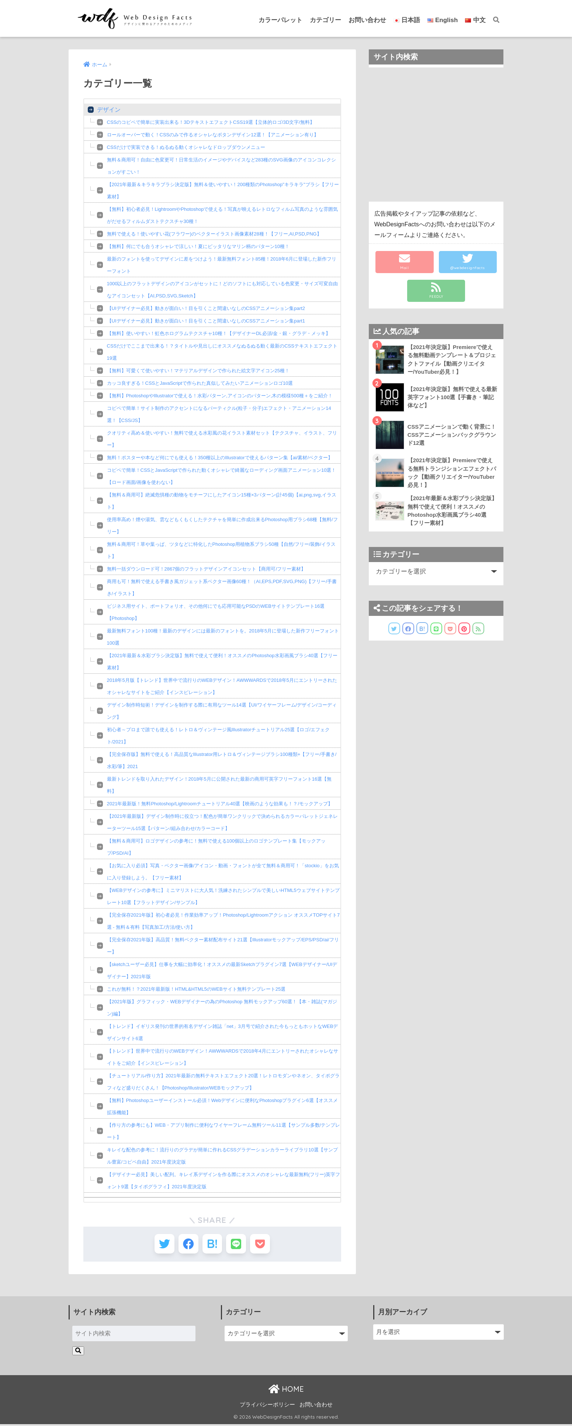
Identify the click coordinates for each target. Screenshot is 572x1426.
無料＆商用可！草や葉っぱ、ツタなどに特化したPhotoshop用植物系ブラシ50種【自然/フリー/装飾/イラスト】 (221, 550)
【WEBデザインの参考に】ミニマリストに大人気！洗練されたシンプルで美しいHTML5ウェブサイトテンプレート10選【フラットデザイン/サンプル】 (223, 896)
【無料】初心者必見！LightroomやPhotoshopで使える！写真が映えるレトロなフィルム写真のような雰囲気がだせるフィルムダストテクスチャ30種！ (222, 215)
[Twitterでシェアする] (161, 1244)
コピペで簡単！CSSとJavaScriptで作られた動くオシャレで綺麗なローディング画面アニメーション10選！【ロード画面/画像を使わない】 (221, 476)
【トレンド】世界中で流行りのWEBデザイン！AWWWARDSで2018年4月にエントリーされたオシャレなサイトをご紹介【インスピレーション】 (222, 1057)
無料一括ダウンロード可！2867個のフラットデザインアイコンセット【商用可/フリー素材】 (206, 569)
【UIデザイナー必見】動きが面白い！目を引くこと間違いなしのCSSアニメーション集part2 (206, 308)
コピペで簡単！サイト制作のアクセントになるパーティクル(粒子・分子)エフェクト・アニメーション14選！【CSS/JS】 (219, 414)
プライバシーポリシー (267, 1406)
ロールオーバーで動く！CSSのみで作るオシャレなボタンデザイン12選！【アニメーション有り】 (213, 134)
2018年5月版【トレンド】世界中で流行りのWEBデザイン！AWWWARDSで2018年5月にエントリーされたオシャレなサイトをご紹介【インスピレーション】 (222, 686)
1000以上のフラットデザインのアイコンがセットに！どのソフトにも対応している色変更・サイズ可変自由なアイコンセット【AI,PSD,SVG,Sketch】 (222, 290)
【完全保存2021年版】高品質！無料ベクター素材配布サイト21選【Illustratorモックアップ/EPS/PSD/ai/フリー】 (223, 946)
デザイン (109, 110)
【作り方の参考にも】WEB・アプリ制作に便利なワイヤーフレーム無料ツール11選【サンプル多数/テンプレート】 (223, 1131)
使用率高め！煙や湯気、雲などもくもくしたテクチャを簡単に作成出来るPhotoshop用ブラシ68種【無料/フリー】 (222, 525)
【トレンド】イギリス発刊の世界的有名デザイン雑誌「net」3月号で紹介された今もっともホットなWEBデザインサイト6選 (222, 1032)
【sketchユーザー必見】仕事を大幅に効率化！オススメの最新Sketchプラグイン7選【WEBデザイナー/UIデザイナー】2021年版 (222, 970)
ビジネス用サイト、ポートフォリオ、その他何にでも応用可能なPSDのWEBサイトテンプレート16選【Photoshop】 (216, 612)
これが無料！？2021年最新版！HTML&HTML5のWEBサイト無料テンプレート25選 (196, 989)
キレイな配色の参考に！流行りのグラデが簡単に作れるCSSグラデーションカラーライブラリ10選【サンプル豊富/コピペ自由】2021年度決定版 (222, 1156)
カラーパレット (280, 20)
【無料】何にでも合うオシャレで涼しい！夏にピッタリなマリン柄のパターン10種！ (198, 246)
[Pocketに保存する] (263, 1244)
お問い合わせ (367, 20)
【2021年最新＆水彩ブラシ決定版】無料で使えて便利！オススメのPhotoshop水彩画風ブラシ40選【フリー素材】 (222, 661)
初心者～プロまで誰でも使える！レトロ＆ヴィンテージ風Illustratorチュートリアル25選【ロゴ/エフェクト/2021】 (218, 736)
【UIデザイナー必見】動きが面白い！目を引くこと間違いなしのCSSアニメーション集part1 (206, 321)
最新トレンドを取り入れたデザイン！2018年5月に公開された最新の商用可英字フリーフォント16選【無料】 (219, 785)
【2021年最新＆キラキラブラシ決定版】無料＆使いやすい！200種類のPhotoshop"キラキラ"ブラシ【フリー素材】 (223, 190)
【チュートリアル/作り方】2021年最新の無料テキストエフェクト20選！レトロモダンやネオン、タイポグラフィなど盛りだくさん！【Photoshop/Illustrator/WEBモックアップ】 (223, 1082)
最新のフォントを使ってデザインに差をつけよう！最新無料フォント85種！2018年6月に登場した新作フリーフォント (222, 265)
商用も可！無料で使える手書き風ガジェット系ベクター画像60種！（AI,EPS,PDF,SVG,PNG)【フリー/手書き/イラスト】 (222, 587)
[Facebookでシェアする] (187, 1244)
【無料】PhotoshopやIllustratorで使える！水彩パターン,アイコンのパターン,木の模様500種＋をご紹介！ (220, 395)
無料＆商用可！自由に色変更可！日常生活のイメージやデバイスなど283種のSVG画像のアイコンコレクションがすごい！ (221, 166)
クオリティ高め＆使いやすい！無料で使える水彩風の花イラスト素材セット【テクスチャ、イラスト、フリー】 (222, 439)
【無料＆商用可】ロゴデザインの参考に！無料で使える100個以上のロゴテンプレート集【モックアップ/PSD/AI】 (216, 847)
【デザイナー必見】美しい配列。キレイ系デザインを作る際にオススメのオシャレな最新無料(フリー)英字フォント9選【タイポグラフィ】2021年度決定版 (223, 1180)
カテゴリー (325, 20)
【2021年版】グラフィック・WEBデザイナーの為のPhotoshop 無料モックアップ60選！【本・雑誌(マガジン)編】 (222, 1008)
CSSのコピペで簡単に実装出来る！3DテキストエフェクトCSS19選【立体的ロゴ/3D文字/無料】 (211, 122)
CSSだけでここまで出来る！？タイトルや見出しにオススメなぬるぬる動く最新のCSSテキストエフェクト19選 (222, 352)
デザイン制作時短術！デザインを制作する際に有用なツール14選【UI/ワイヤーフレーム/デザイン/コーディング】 (222, 711)
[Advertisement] (436, 134)
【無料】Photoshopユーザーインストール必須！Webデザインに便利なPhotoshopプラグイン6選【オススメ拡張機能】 (222, 1106)
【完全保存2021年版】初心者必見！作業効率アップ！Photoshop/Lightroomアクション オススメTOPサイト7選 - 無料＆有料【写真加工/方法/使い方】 (223, 921)
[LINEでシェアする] (238, 1244)
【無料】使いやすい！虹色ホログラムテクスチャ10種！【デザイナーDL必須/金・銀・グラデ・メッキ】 (219, 333)
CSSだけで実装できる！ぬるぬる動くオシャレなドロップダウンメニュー (186, 147)
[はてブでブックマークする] (212, 1244)
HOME (286, 1390)
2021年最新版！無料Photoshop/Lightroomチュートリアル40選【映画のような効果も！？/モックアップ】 (220, 803)
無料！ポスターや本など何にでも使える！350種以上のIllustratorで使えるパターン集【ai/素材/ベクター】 (220, 457)
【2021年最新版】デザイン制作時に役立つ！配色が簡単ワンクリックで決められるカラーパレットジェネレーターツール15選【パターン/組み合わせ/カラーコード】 (222, 822)
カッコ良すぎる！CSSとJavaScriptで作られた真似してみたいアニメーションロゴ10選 (200, 383)
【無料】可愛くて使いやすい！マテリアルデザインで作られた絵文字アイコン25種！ (198, 370)
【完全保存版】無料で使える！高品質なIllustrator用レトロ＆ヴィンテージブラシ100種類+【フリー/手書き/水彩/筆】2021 (222, 760)
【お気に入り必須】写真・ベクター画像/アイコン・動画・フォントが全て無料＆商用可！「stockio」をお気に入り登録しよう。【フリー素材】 (223, 872)
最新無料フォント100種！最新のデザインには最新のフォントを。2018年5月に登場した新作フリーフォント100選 (223, 637)
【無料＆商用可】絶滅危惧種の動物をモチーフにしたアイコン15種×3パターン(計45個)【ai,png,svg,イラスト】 (221, 501)
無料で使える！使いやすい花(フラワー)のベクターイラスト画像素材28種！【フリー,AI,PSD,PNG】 (214, 234)
